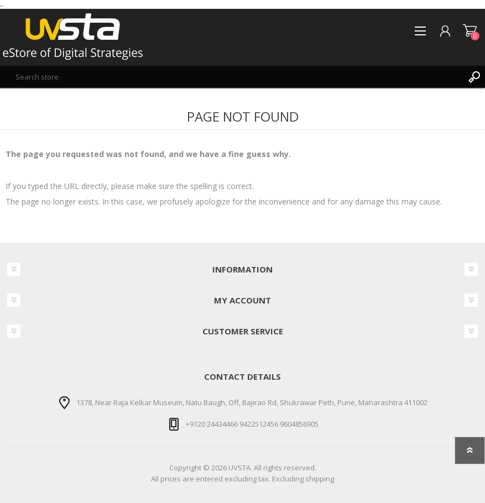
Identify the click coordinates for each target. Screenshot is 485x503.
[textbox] (231, 77)
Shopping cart (469, 31)
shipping (319, 479)
